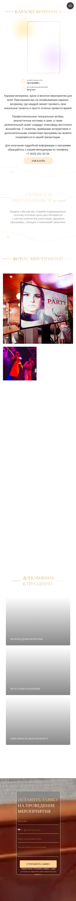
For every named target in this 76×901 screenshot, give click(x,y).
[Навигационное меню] (70, 6)
